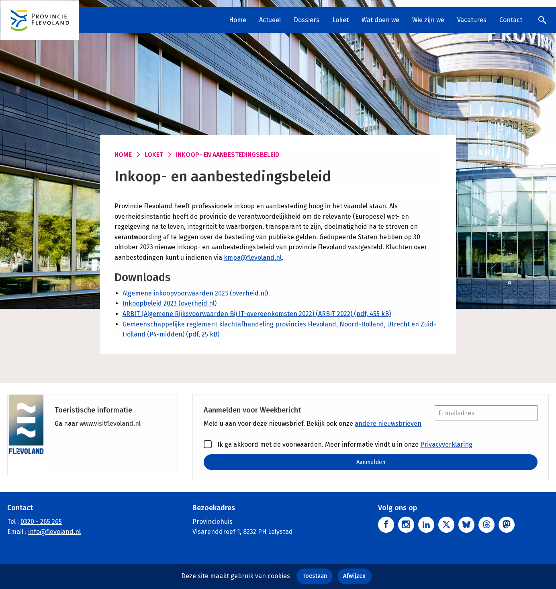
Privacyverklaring (446, 444)
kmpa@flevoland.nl (253, 257)
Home (237, 20)
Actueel (270, 20)
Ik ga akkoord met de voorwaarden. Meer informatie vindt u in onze (338, 444)
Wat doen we (380, 20)
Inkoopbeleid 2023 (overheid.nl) (170, 303)
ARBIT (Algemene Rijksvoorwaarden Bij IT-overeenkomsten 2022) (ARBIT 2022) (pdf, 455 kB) (257, 314)
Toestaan (315, 576)
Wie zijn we (428, 20)
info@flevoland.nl (54, 532)
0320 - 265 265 (41, 521)
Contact (510, 20)
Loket (340, 20)
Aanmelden (370, 462)
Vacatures (471, 20)
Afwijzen (354, 576)
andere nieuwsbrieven (388, 423)
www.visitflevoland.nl (110, 423)
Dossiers (306, 20)
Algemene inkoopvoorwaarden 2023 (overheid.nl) (195, 293)
